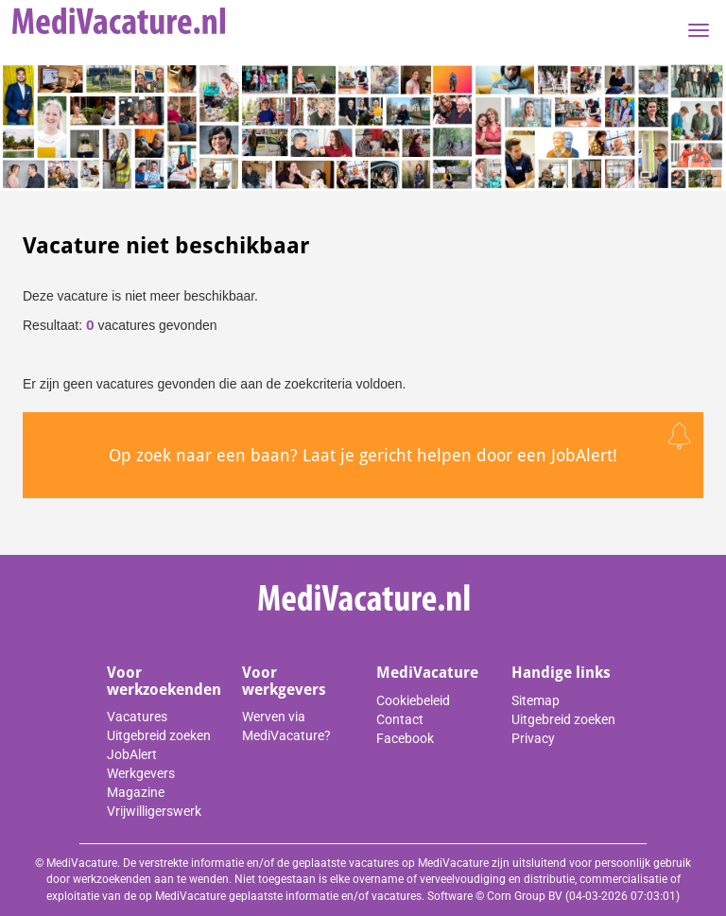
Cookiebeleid (413, 700)
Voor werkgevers (284, 681)
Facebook (405, 738)
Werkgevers (141, 773)
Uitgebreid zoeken (159, 735)
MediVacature (427, 673)
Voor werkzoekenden (164, 681)
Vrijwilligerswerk (154, 811)
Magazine (135, 792)
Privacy (533, 738)
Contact (400, 719)
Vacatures (137, 716)
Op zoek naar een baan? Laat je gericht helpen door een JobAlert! (363, 455)
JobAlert (132, 754)
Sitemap (535, 700)
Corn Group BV (524, 896)
